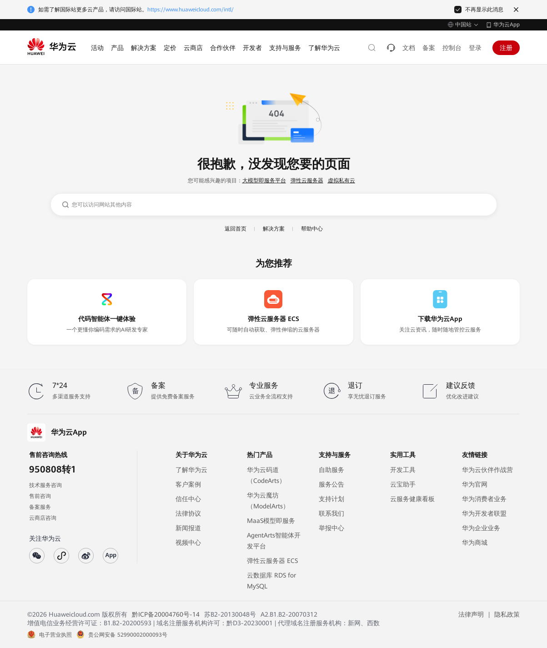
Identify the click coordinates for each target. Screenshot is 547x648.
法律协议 (188, 513)
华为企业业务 (481, 528)
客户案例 (188, 484)
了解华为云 (191, 469)
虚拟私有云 (341, 180)
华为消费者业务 (484, 498)
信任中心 (188, 498)
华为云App (506, 24)
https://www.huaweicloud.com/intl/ (190, 9)
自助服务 (331, 469)
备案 (428, 47)
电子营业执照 (55, 635)
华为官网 (474, 484)
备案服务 (40, 507)
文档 (408, 47)
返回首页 (235, 229)
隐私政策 (507, 614)
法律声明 (471, 614)
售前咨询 (40, 496)
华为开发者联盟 (484, 513)
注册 (506, 47)
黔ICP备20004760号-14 (166, 614)
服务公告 (331, 484)
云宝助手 (403, 484)
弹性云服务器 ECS (272, 560)
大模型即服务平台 (264, 180)
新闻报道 (188, 528)
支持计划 (331, 498)
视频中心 (188, 542)
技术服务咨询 (45, 485)
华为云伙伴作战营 (487, 469)
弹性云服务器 (307, 180)
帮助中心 (312, 229)
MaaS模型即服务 (271, 520)
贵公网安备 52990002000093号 (127, 635)
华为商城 (474, 542)
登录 (475, 47)
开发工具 (403, 469)
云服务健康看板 (412, 498)
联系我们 (331, 513)
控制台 (452, 47)
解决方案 (274, 229)
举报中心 (331, 528)
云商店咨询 (42, 518)
